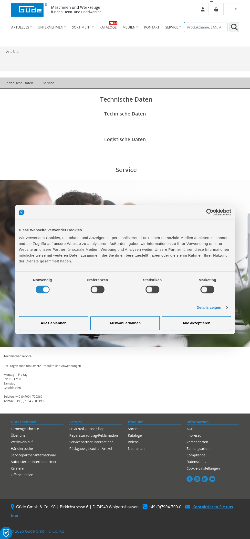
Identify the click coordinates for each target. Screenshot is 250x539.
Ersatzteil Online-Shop (86, 428)
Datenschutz (196, 461)
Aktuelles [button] (20, 27)
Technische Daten (19, 83)
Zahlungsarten (198, 448)
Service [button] (171, 27)
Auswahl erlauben (125, 323)
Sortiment (136, 428)
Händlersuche (22, 448)
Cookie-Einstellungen (203, 468)
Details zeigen (209, 307)
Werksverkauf (22, 442)
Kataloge (108, 27)
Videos (133, 442)
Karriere (17, 468)
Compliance (196, 455)
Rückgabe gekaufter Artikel (90, 448)
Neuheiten (136, 448)
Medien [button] (129, 27)
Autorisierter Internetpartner (34, 461)
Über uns (18, 435)
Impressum (196, 435)
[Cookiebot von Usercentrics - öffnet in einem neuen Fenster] (209, 212)
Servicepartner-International (33, 455)
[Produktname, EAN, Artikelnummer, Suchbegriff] (206, 27)
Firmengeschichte (25, 428)
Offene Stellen (22, 474)
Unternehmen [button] (50, 27)
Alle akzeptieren (196, 323)
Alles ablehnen (54, 323)
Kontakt (151, 27)
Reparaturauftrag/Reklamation (93, 435)
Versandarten (197, 442)
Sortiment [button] (81, 27)
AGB (190, 428)
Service (48, 83)
